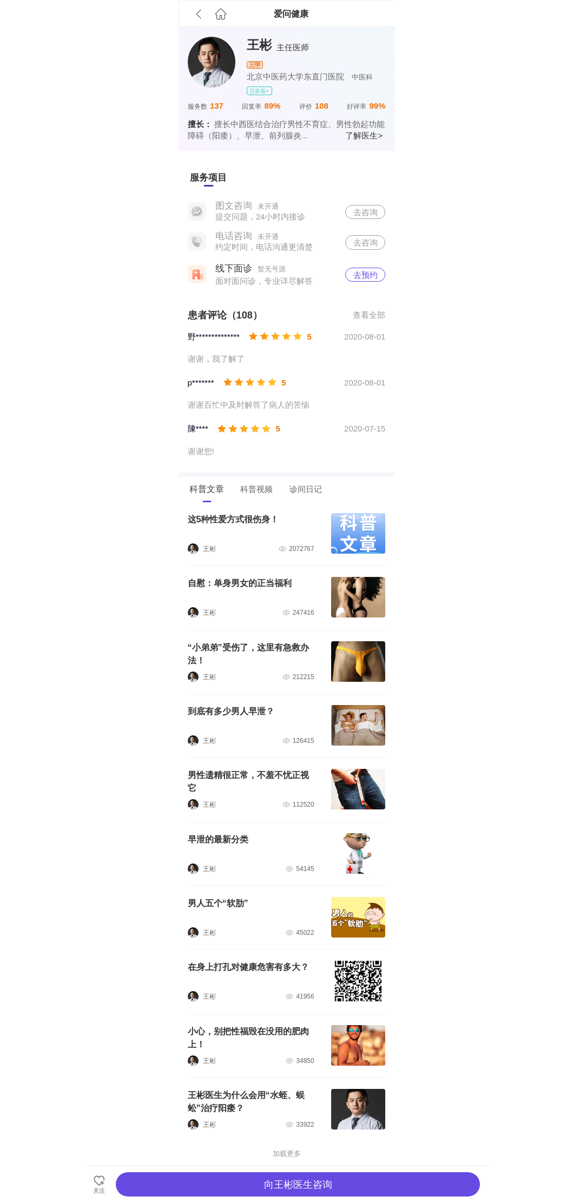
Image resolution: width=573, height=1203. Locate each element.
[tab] (208, 178)
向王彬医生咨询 (298, 1184)
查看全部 (369, 315)
